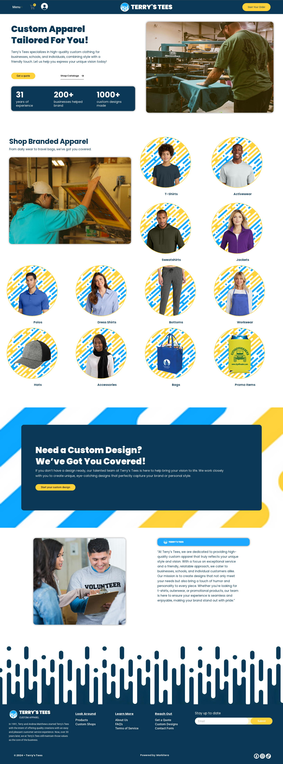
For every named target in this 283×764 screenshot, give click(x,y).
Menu (17, 7)
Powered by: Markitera (154, 755)
